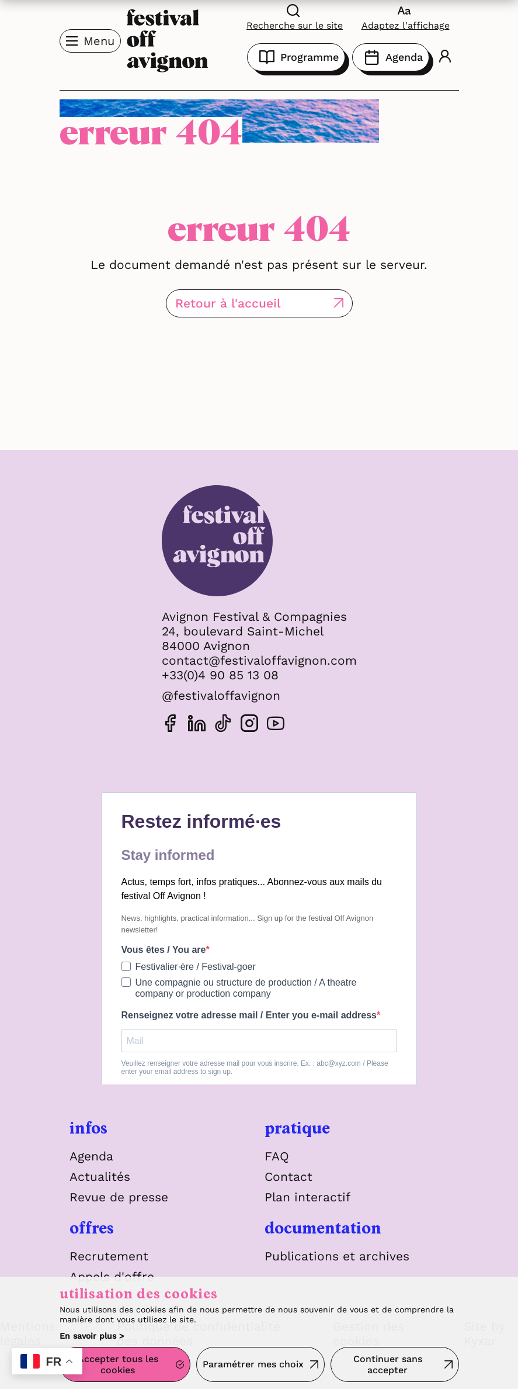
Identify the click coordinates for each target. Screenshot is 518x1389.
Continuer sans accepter (387, 1364)
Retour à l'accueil (228, 303)
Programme (296, 57)
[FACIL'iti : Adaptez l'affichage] (405, 17)
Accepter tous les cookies (118, 1364)
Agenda (391, 57)
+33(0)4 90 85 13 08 (220, 675)
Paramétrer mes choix (253, 1364)
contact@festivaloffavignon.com (259, 660)
